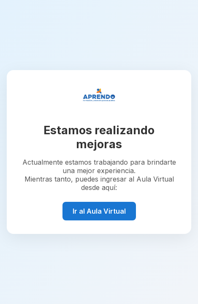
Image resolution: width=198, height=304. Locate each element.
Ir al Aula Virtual (99, 211)
